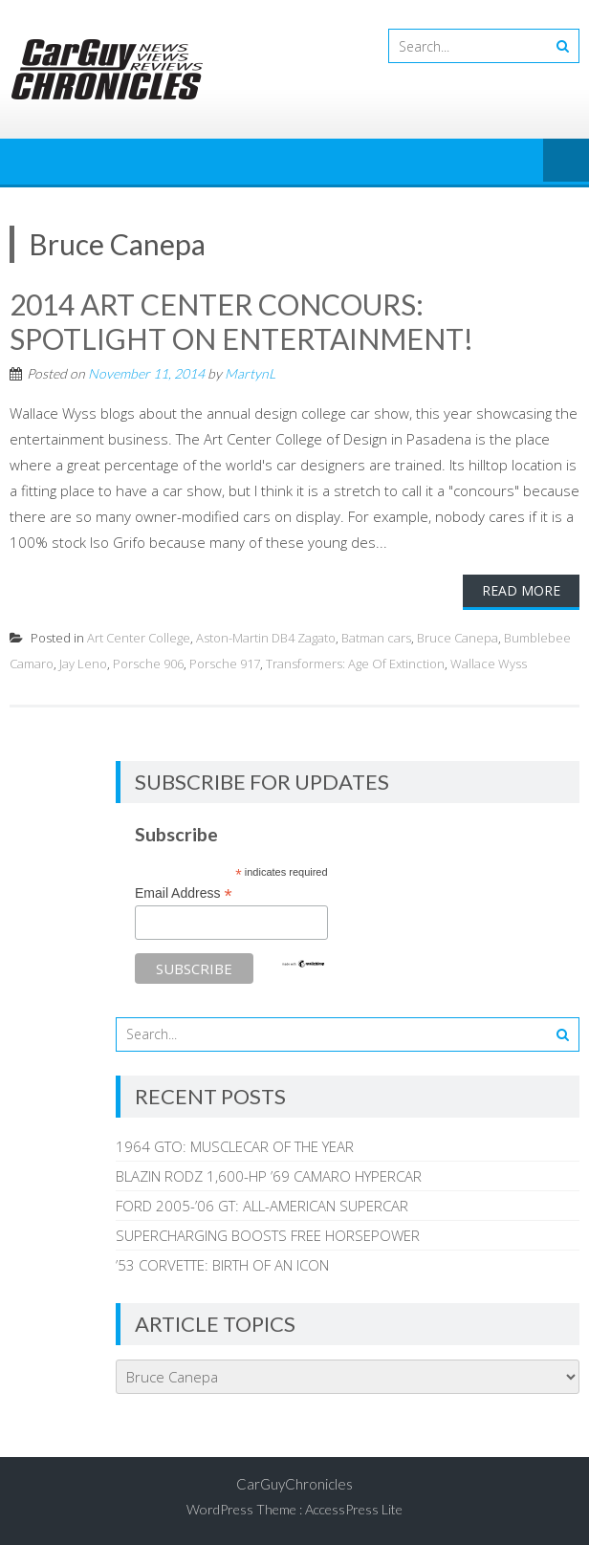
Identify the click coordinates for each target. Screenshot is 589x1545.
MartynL (250, 373)
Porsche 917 (224, 663)
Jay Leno (83, 663)
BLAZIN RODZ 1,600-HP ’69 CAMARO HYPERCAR (269, 1176)
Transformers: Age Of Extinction (355, 663)
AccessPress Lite (354, 1509)
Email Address (183, 893)
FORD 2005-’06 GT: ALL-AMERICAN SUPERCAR (262, 1205)
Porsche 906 (148, 663)
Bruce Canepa (457, 637)
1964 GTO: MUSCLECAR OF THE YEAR (235, 1146)
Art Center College (138, 637)
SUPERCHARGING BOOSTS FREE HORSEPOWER (268, 1235)
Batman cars (376, 637)
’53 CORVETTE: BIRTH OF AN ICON (222, 1264)
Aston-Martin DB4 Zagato (266, 637)
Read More (521, 590)
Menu (566, 162)
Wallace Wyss (488, 663)
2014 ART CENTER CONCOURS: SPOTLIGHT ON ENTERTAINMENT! (241, 321)
